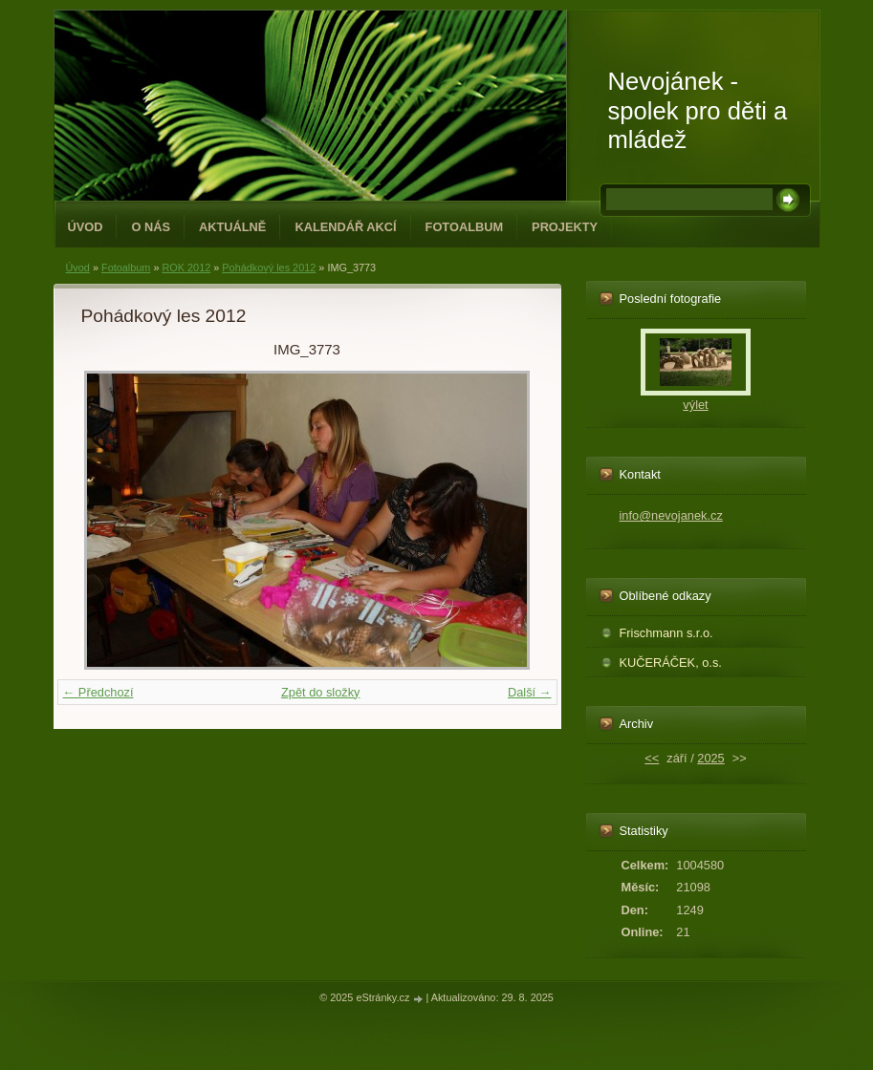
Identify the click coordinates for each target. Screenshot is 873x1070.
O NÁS (150, 227)
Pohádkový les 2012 (269, 267)
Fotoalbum (465, 227)
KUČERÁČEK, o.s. (671, 662)
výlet (695, 404)
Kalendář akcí (345, 227)
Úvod (85, 227)
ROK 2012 (186, 267)
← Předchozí (98, 692)
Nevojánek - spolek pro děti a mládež (698, 110)
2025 (710, 758)
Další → (530, 692)
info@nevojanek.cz (671, 515)
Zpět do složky (320, 692)
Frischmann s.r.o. (666, 633)
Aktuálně (232, 227)
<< (651, 758)
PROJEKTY (565, 227)
